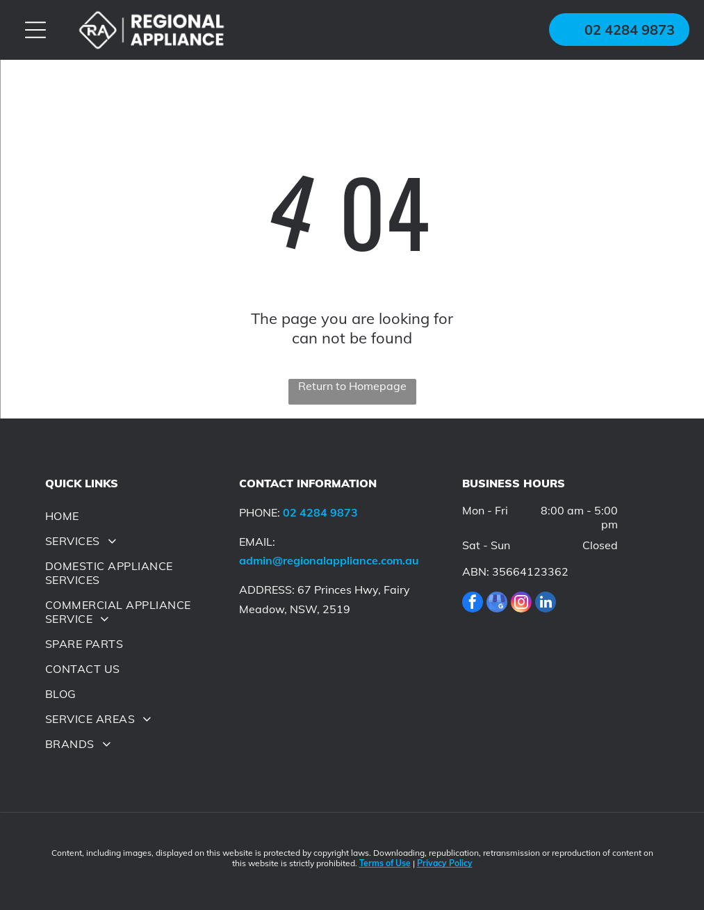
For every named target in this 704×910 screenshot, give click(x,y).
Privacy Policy (445, 863)
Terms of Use (385, 863)
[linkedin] (545, 604)
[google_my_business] (496, 604)
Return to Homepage (352, 386)
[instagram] (521, 604)
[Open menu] (35, 29)
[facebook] (472, 604)
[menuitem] (136, 515)
